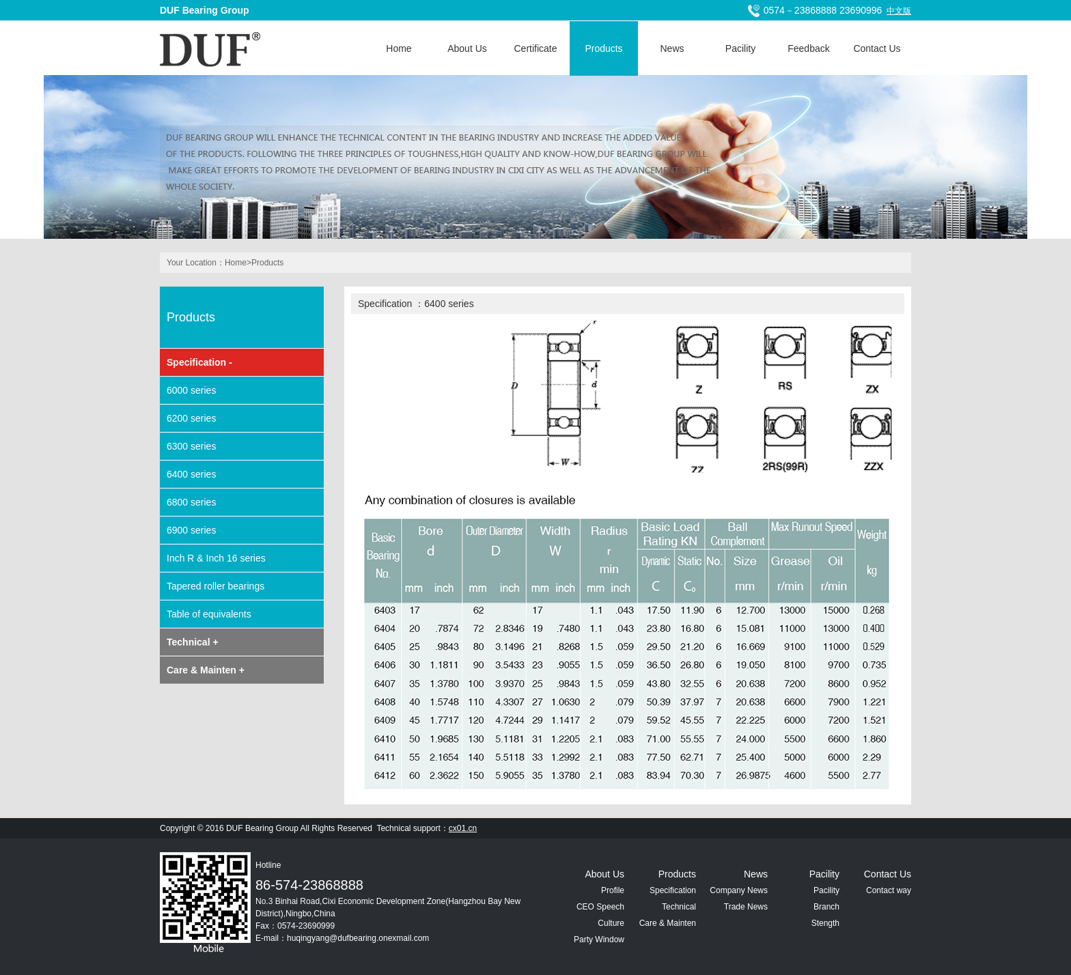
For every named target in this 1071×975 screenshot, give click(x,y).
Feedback (808, 48)
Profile (612, 890)
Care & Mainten (667, 923)
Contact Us (876, 48)
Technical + (193, 642)
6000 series (191, 390)
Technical (679, 907)
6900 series (191, 530)
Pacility (740, 48)
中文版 (899, 11)
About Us (467, 48)
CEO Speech (600, 907)
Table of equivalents (209, 614)
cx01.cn (463, 828)
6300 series (191, 446)
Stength (825, 923)
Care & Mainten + (206, 670)
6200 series (191, 418)
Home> (238, 262)
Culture (611, 923)
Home (398, 48)
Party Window (599, 939)
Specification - (199, 362)
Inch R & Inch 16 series (216, 558)
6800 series (191, 502)
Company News (739, 890)
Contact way (888, 890)
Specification (673, 890)
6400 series (191, 474)
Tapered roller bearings (215, 586)
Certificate (535, 48)
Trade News (746, 907)
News (672, 48)
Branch (826, 907)
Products (603, 48)
